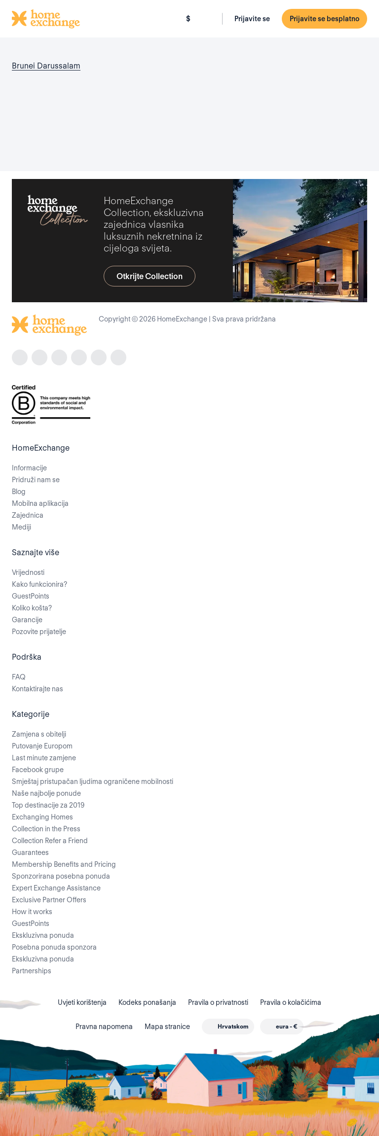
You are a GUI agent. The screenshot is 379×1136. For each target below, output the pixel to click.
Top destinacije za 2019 (48, 805)
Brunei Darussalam (46, 66)
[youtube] (118, 357)
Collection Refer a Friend (50, 841)
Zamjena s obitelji (39, 734)
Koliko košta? (32, 608)
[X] (99, 357)
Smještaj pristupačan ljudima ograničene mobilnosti (92, 781)
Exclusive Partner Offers (49, 900)
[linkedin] (79, 357)
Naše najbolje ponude (46, 793)
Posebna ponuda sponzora (54, 947)
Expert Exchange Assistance (56, 888)
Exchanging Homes (42, 817)
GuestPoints (30, 596)
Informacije (29, 468)
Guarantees (30, 852)
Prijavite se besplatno (324, 19)
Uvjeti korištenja (82, 1002)
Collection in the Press (46, 829)
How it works (32, 912)
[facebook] (20, 357)
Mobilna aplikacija (40, 503)
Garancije (27, 620)
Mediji (21, 527)
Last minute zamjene (44, 758)
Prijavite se (252, 19)
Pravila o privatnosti (218, 1002)
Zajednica (27, 515)
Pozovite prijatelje (39, 632)
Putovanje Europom (42, 746)
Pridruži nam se (36, 480)
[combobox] (228, 1026)
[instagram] (39, 357)
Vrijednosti (28, 572)
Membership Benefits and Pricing (64, 864)
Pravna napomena (104, 1026)
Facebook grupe (38, 770)
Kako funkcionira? (39, 584)
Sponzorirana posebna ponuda (61, 876)
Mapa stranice (167, 1026)
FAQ (19, 677)
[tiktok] (59, 357)
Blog (19, 492)
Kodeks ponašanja (147, 1002)
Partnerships (31, 971)
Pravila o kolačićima (290, 1002)
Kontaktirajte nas (37, 689)
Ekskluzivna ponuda (43, 935)
